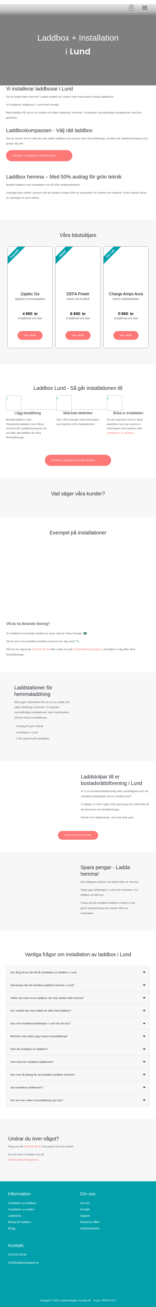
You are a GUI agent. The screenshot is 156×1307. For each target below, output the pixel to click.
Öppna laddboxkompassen (39, 155)
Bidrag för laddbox (19, 1222)
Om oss (85, 1203)
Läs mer (30, 335)
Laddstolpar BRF (78, 835)
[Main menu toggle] (145, 8)
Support (85, 1215)
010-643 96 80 (41, 649)
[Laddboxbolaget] (23, 8)
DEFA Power (77, 294)
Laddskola (14, 1215)
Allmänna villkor (90, 1222)
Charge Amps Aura (126, 294)
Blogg (11, 1228)
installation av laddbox (120, 432)
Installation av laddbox (22, 1203)
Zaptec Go (30, 294)
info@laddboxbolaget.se (88, 649)
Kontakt (85, 1209)
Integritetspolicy (90, 1228)
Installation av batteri (21, 1209)
